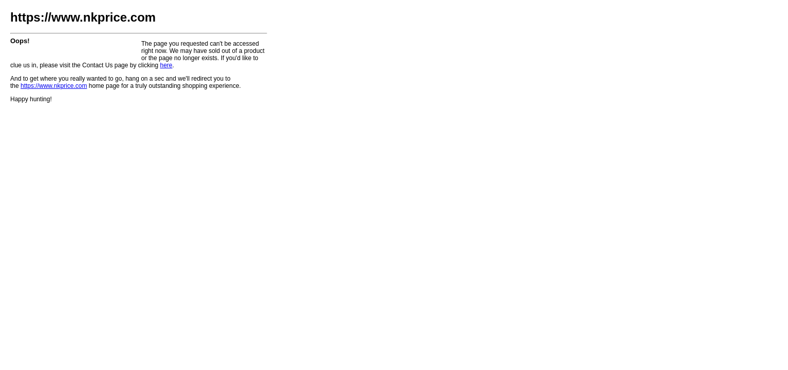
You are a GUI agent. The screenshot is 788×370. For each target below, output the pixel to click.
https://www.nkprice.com (54, 85)
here (166, 65)
